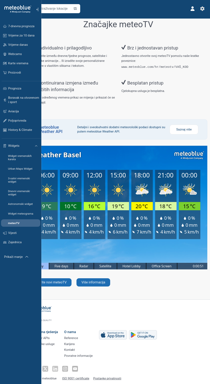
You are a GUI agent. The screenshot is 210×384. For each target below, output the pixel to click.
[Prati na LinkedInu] (68, 367)
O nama (84, 328)
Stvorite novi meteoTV (66, 282)
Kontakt (84, 348)
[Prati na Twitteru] (59, 367)
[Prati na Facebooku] (49, 367)
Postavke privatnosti (122, 376)
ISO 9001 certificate (90, 376)
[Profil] (191, 8)
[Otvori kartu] (92, 8)
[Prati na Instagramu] (78, 367)
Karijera (84, 341)
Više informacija (110, 282)
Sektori (50, 348)
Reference (85, 334)
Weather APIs (54, 334)
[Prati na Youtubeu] (87, 367)
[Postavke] (201, 8)
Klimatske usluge (57, 341)
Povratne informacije (93, 355)
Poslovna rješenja (58, 328)
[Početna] (16, 9)
